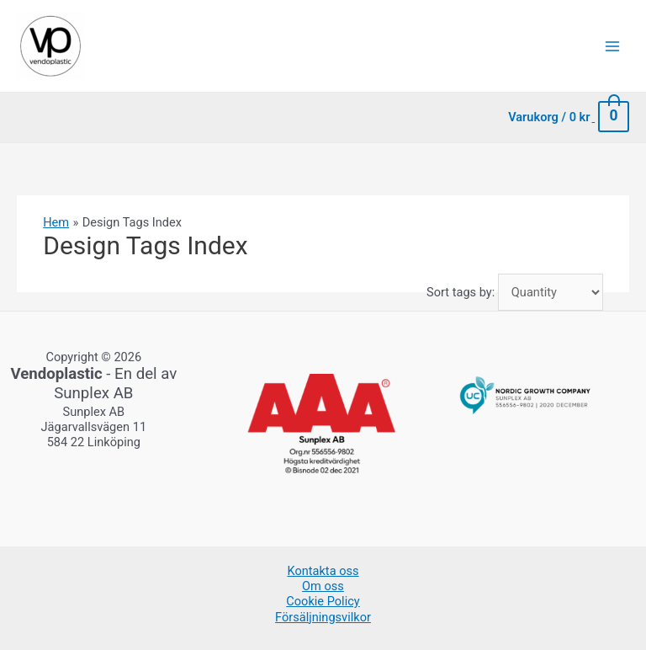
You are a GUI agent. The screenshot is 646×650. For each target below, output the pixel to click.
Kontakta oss (322, 570)
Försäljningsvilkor (323, 617)
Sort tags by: (460, 292)
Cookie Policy (322, 601)
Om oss (323, 586)
